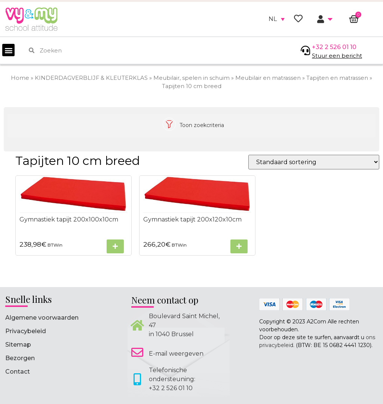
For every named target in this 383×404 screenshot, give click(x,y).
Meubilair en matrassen (268, 78)
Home (20, 78)
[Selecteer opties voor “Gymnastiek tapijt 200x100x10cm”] (115, 246)
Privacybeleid (25, 331)
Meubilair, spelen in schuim (191, 78)
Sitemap (18, 344)
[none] (276, 19)
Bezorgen (20, 358)
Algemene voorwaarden (42, 317)
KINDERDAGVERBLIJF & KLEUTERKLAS (91, 78)
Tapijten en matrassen (337, 78)
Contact (17, 371)
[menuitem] (276, 19)
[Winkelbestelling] (313, 162)
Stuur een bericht (337, 55)
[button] (8, 50)
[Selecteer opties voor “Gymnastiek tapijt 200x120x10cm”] (239, 246)
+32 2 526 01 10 (334, 47)
